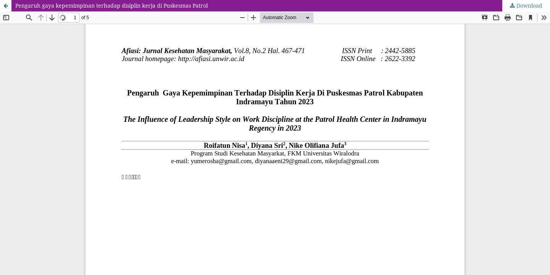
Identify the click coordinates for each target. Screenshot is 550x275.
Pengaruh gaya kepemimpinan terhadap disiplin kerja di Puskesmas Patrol (111, 5)
